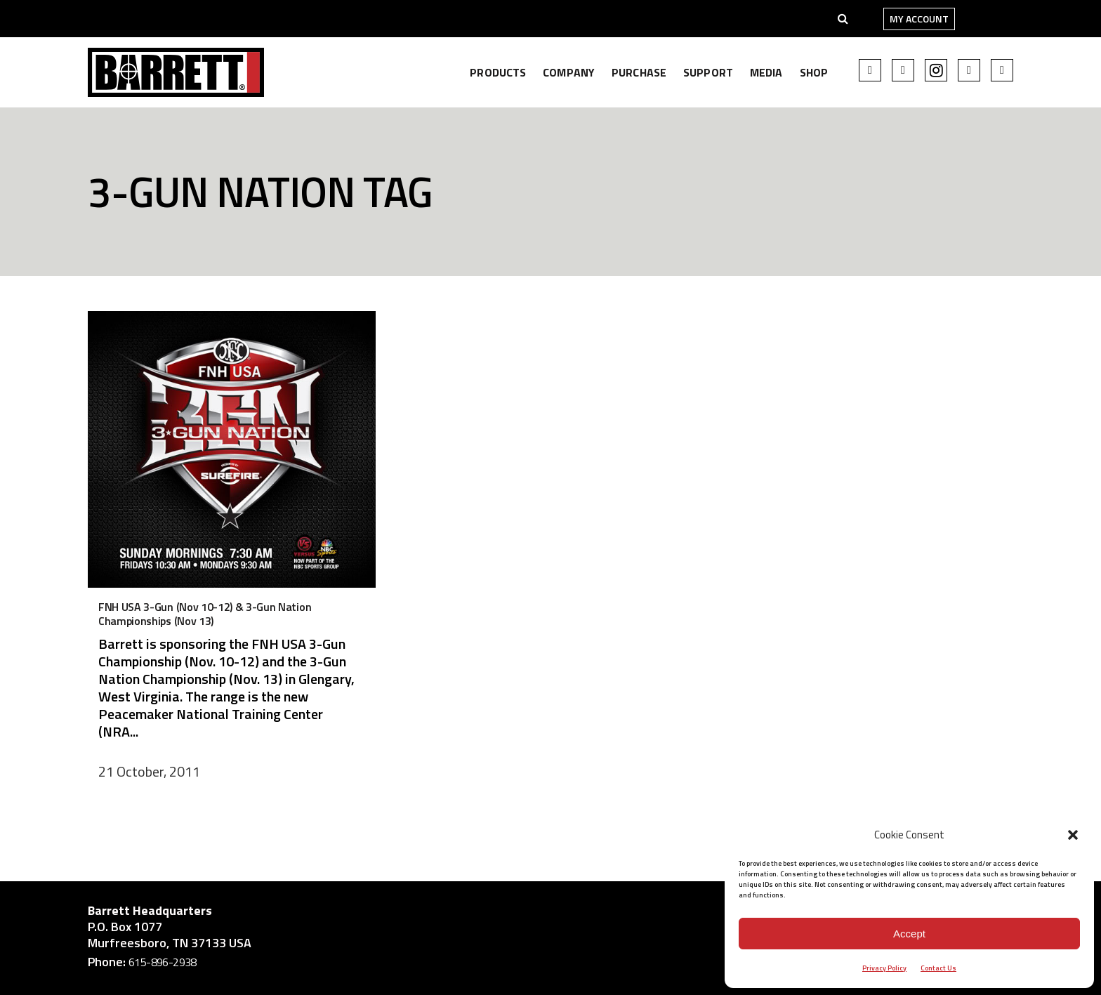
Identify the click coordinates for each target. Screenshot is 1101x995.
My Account (919, 18)
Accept (909, 934)
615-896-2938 (162, 962)
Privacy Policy (884, 968)
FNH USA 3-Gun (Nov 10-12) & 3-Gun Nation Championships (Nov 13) (204, 613)
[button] (1073, 835)
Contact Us (938, 968)
